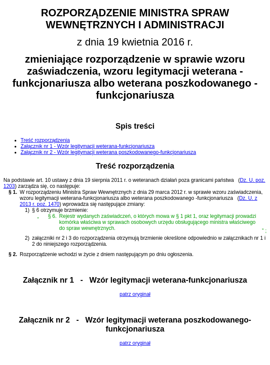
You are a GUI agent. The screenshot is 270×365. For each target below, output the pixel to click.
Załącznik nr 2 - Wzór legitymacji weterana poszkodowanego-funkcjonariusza (108, 152)
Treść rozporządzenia (45, 140)
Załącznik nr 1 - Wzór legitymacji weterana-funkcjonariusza (88, 146)
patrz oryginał (135, 294)
